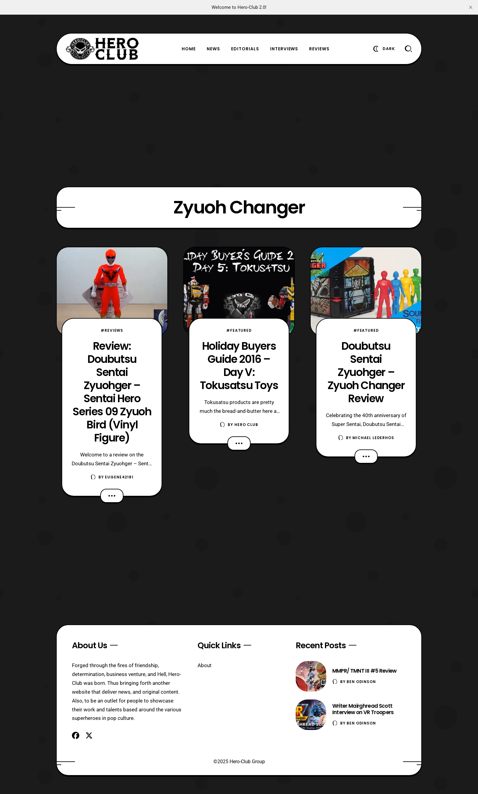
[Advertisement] (239, 125)
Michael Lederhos (373, 437)
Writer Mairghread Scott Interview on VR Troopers (363, 709)
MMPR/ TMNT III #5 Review (364, 670)
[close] (471, 7)
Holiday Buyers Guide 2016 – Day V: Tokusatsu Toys (239, 365)
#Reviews (112, 330)
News (213, 49)
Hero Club (246, 424)
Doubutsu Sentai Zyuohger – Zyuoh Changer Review (366, 372)
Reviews (319, 49)
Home (189, 49)
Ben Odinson (361, 681)
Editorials (245, 49)
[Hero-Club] (102, 49)
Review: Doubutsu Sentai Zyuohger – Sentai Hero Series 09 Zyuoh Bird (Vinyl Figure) (112, 391)
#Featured (239, 330)
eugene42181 (119, 477)
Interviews (284, 49)
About (205, 665)
